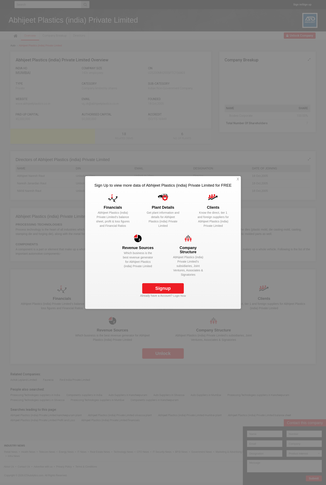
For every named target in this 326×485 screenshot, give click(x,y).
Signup (163, 288)
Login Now (179, 295)
